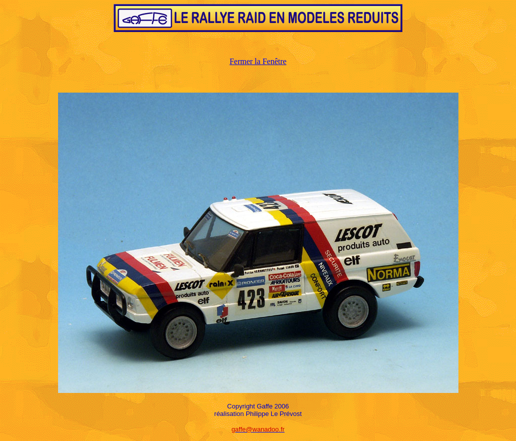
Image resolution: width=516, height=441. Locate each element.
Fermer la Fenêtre (258, 61)
